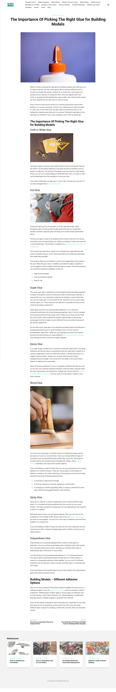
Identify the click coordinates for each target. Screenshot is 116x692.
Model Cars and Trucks (70, 2)
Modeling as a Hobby (32, 5)
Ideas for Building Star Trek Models (18, 663)
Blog (49, 7)
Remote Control (30, 2)
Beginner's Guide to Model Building (95, 663)
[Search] (108, 5)
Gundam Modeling (78, 5)
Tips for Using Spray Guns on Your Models (43, 663)
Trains (43, 7)
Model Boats (55, 2)
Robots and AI (95, 2)
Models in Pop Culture (49, 5)
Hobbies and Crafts (93, 5)
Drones (36, 7)
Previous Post (44, 622)
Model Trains (84, 2)
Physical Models (64, 5)
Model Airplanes (43, 2)
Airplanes (28, 7)
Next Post (72, 622)
